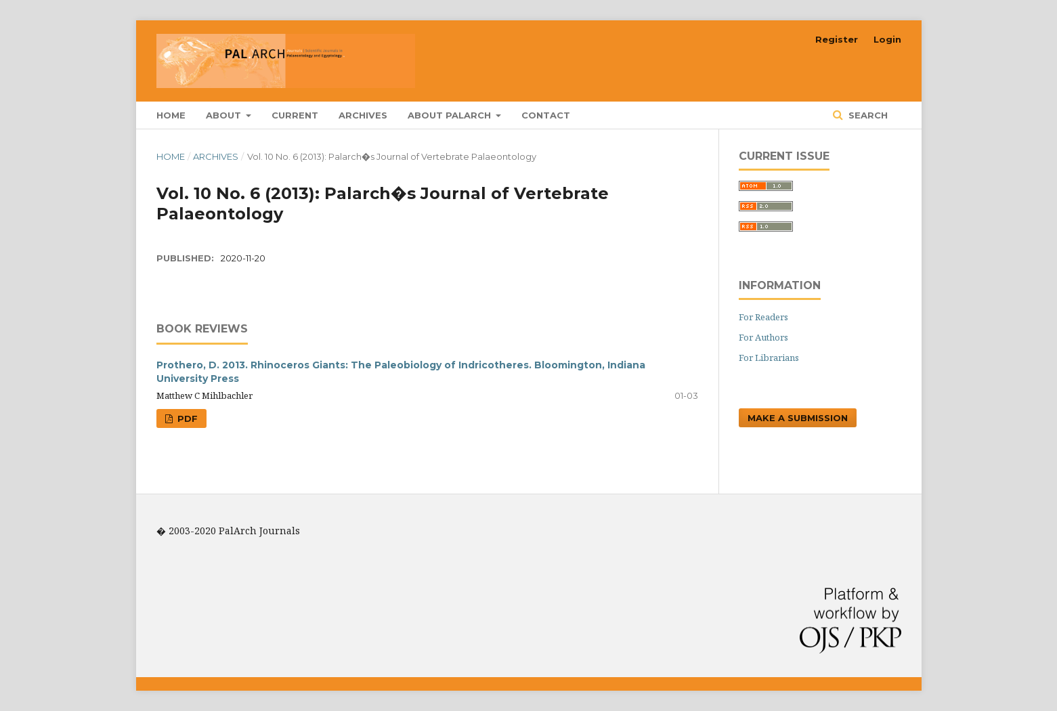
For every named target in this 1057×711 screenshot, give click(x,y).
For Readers (763, 317)
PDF (186, 418)
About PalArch (451, 115)
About (225, 115)
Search (867, 115)
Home (171, 115)
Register (836, 39)
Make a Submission (798, 417)
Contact (545, 115)
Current (295, 115)
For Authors (763, 337)
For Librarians (769, 357)
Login (887, 39)
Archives (363, 115)
